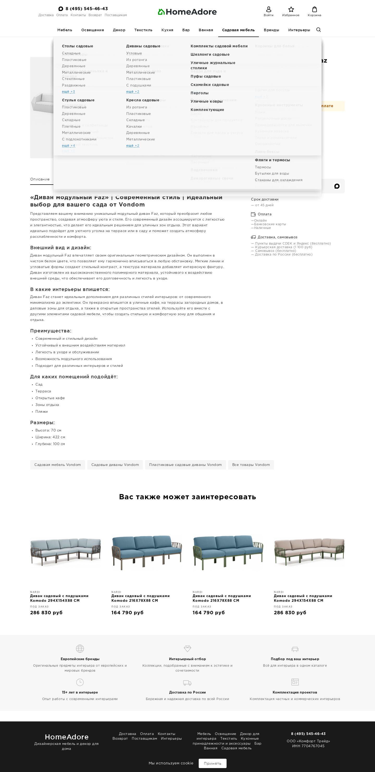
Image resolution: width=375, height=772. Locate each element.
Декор (119, 30)
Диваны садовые (156, 41)
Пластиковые (185, 41)
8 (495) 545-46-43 (87, 9)
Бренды (271, 30)
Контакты (78, 15)
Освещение (92, 30)
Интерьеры (299, 30)
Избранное (291, 15)
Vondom (208, 41)
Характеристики (70, 179)
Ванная (206, 30)
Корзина (314, 15)
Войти (269, 15)
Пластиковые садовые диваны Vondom (185, 465)
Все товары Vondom (251, 465)
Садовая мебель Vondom (57, 465)
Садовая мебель (238, 30)
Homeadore (95, 41)
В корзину (274, 123)
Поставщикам (116, 15)
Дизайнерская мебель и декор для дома (66, 741)
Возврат (95, 15)
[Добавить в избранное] (303, 122)
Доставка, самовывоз (274, 237)
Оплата (62, 15)
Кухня (167, 30)
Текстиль (143, 30)
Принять (212, 763)
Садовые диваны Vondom (115, 465)
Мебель (64, 30)
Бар (186, 30)
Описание (39, 179)
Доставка (46, 15)
